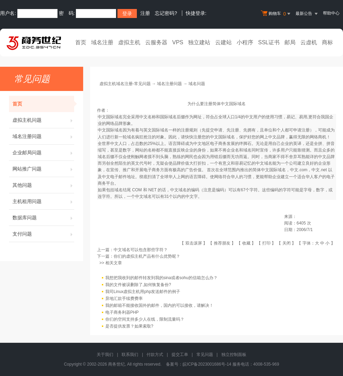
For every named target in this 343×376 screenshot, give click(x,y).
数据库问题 (43, 217)
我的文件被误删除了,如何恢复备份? (138, 285)
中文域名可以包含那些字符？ (141, 249)
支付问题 (43, 234)
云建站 (223, 42)
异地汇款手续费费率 (124, 298)
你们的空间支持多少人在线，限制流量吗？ (144, 319)
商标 (327, 42)
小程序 (245, 42)
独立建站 (199, 42)
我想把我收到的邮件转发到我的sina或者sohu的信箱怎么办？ (161, 278)
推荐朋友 (222, 243)
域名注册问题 (43, 136)
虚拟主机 (129, 42)
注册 (145, 13)
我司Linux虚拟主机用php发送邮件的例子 (143, 292)
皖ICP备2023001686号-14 (207, 364)
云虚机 (308, 42)
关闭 (286, 243)
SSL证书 (269, 42)
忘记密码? (166, 13)
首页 (80, 42)
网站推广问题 (43, 169)
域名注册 (102, 42)
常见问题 (204, 354)
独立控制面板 (233, 354)
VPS (177, 42)
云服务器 (156, 42)
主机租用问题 (43, 201)
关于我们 (105, 354)
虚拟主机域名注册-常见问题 (125, 83)
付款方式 (155, 354)
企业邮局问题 (43, 152)
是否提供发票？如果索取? (129, 326)
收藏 (246, 243)
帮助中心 (331, 13)
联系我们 (130, 354)
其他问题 (43, 185)
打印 (266, 243)
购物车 (276, 13)
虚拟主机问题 (43, 120)
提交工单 (180, 354)
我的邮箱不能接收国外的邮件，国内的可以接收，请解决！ (159, 305)
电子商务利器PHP (122, 312)
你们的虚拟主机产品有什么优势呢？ (147, 256)
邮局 (290, 42)
